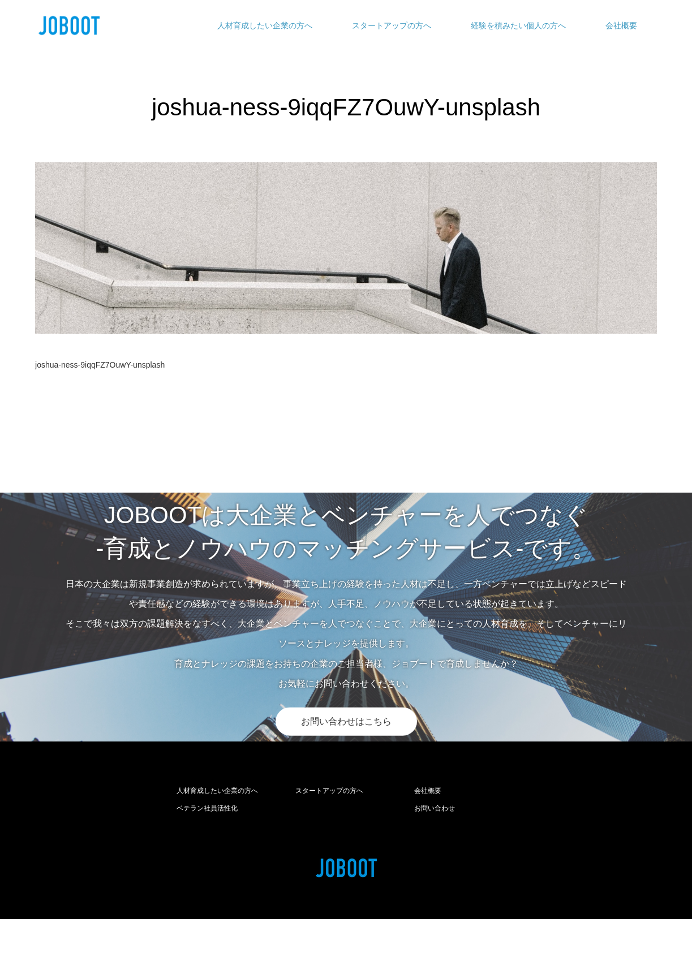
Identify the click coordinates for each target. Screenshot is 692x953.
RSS (43, 935)
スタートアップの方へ (391, 25)
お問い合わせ (434, 808)
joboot (369, 936)
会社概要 (621, 25)
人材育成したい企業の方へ (264, 25)
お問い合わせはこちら (346, 721)
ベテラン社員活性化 (207, 808)
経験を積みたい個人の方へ (518, 25)
